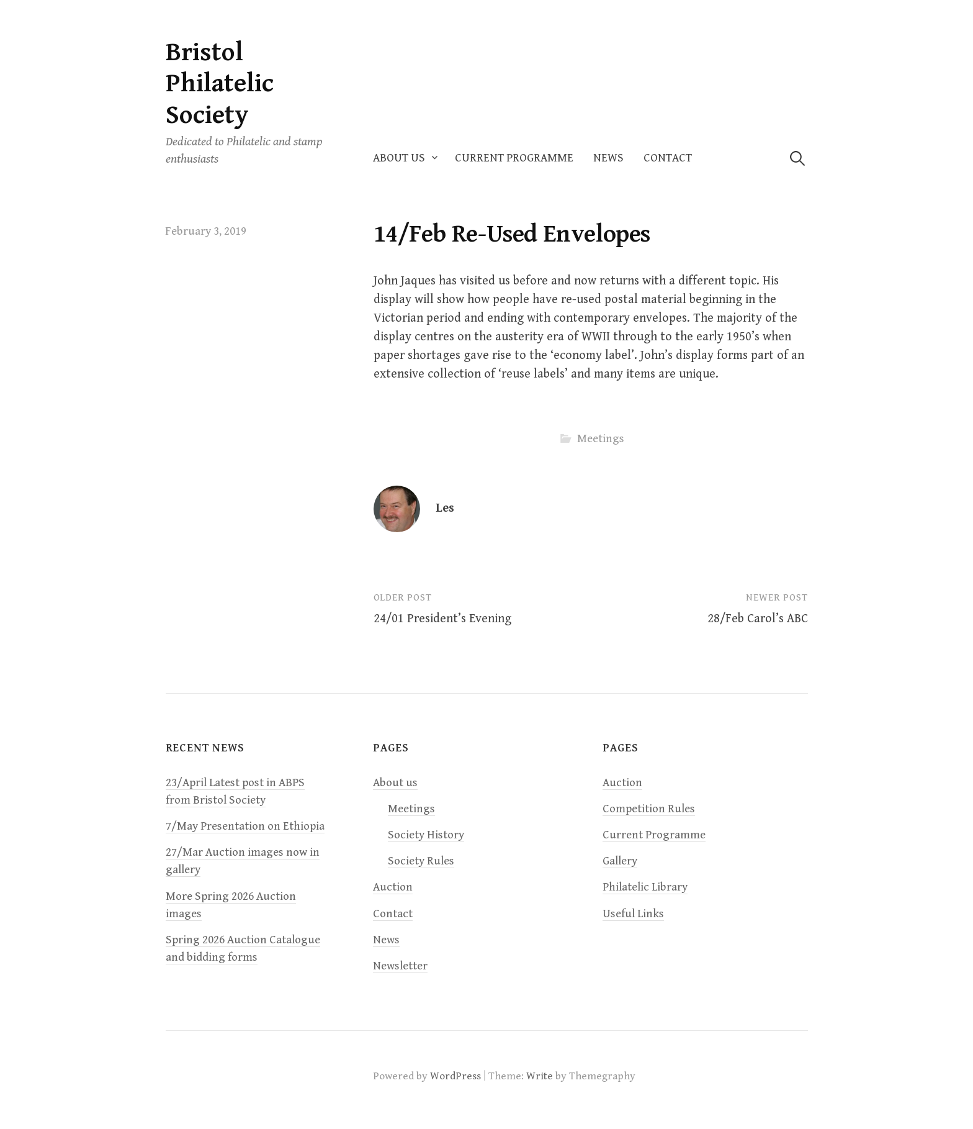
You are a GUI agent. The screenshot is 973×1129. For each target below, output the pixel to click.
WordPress (455, 1076)
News (608, 158)
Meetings (600, 438)
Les (445, 508)
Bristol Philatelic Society (220, 83)
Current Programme (514, 158)
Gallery (620, 861)
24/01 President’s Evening (442, 619)
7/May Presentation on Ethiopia (245, 826)
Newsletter (400, 966)
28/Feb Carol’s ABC (757, 619)
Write (539, 1076)
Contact (667, 158)
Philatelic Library (645, 887)
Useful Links (633, 913)
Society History (426, 834)
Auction (393, 887)
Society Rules (421, 861)
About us (399, 158)
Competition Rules (649, 808)
